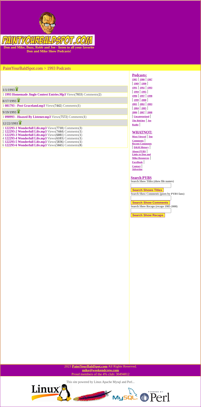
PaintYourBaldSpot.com (89, 366)
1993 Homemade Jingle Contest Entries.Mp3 (35, 94)
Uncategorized (141, 116)
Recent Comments (142, 143)
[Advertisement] (148, 32)
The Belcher (138, 120)
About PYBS (139, 151)
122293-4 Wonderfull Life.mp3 (26, 138)
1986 (142, 79)
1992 (142, 87)
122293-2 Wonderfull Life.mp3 (26, 131)
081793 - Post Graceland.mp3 (25, 105)
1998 (149, 95)
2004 (136, 108)
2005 (143, 108)
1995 (143, 91)
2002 (142, 104)
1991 (134, 87)
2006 (134, 112)
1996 (134, 95)
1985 (134, 79)
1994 (136, 91)
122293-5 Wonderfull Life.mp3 (26, 142)
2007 (142, 112)
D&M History (141, 147)
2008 (149, 112)
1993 (149, 87)
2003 (149, 104)
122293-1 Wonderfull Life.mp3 (26, 128)
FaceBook (137, 162)
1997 (142, 95)
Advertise (137, 169)
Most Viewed (139, 136)
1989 (136, 83)
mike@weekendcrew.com (100, 370)
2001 (134, 104)
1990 (143, 83)
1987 (149, 79)
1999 (136, 99)
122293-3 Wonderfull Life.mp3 (26, 135)
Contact (136, 166)
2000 (143, 99)
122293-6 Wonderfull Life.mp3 (26, 145)
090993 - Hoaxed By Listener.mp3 (28, 117)
